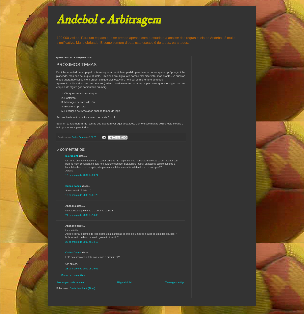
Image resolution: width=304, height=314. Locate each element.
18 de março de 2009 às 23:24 (81, 175)
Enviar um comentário (73, 275)
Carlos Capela (73, 186)
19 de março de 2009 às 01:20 (81, 195)
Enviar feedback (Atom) (82, 288)
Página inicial (124, 282)
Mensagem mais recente (70, 282)
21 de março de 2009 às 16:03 (81, 215)
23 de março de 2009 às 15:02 (81, 268)
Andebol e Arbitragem (108, 20)
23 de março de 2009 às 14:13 (81, 242)
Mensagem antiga (174, 282)
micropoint (71, 156)
